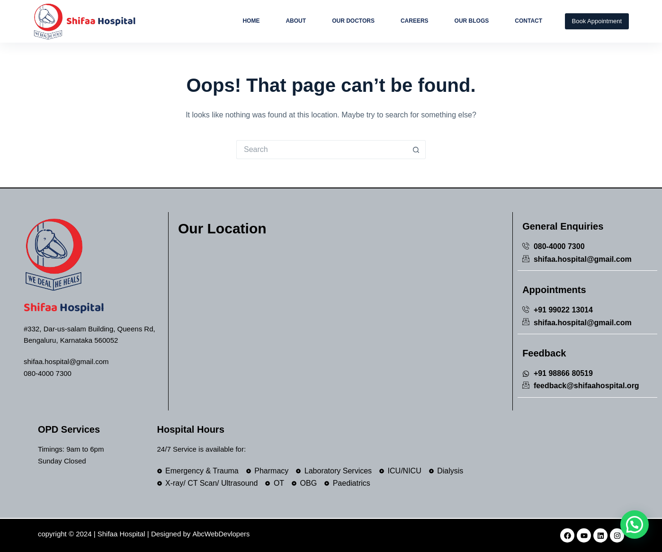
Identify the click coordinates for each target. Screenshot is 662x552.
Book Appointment (597, 21)
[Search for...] (321, 149)
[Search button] (416, 149)
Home (250, 21)
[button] (634, 524)
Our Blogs (472, 21)
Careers (415, 21)
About (296, 21)
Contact (528, 21)
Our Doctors (353, 21)
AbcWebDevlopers (221, 534)
